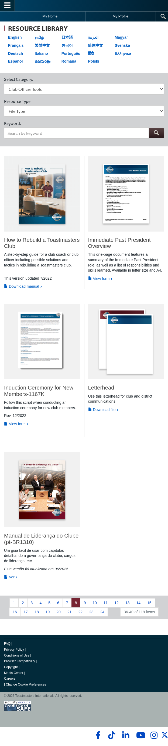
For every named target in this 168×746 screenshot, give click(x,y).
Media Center (13, 673)
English (15, 37)
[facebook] (97, 735)
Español (15, 61)
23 (91, 612)
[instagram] (154, 735)
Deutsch (15, 53)
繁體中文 (42, 45)
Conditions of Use (16, 655)
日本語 (67, 37)
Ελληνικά (123, 53)
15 (149, 603)
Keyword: (12, 123)
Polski (93, 61)
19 (48, 612)
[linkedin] (125, 735)
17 (26, 612)
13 (127, 603)
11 (106, 603)
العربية (93, 37)
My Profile (120, 16)
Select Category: (18, 79)
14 (138, 603)
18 (37, 612)
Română (68, 61)
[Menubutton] (7, 5)
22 (80, 612)
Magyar (121, 37)
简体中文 (95, 45)
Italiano (41, 53)
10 (94, 603)
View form (99, 278)
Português (70, 53)
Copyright (11, 667)
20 (58, 612)
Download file (102, 410)
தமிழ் (39, 37)
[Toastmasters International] (84, 5)
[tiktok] (111, 735)
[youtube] (139, 735)
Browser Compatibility (19, 661)
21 (69, 612)
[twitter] (164, 737)
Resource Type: (18, 101)
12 (116, 603)
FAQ (7, 644)
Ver (9, 577)
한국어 (67, 45)
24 (102, 612)
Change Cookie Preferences (26, 684)
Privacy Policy (14, 649)
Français (16, 45)
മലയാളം (42, 61)
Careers (9, 678)
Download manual (21, 286)
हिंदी (91, 53)
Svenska (122, 45)
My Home (49, 16)
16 (15, 612)
